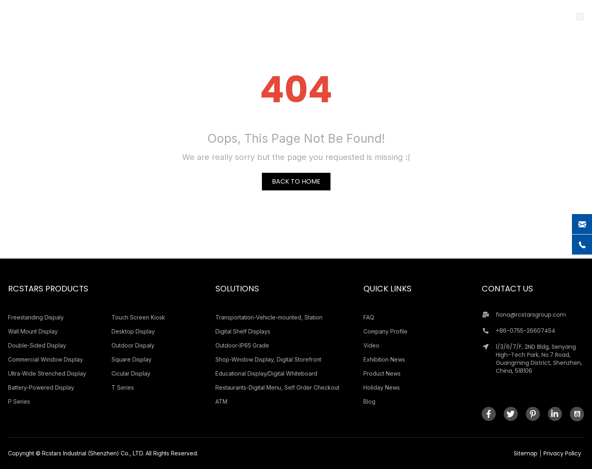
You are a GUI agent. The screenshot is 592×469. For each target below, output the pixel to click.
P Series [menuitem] (19, 401)
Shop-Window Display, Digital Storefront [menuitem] (268, 359)
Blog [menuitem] (369, 401)
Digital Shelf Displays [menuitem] (242, 331)
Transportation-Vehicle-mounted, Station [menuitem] (268, 317)
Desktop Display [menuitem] (133, 331)
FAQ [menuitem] (368, 317)
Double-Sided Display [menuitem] (37, 345)
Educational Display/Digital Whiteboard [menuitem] (266, 373)
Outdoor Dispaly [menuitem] (133, 345)
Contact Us (507, 288)
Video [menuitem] (371, 345)
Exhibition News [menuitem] (384, 359)
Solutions (237, 288)
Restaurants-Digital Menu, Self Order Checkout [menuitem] (277, 387)
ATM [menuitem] (221, 401)
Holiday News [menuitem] (381, 387)
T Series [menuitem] (123, 387)
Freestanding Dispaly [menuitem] (36, 317)
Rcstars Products (48, 288)
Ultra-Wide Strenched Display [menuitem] (47, 373)
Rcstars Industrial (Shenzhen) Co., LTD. (93, 453)
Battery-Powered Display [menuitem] (41, 387)
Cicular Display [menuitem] (131, 373)
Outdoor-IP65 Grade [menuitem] (242, 345)
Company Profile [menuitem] (385, 331)
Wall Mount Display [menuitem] (33, 331)
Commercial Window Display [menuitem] (45, 359)
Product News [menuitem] (382, 373)
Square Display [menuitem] (132, 359)
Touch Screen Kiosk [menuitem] (138, 317)
